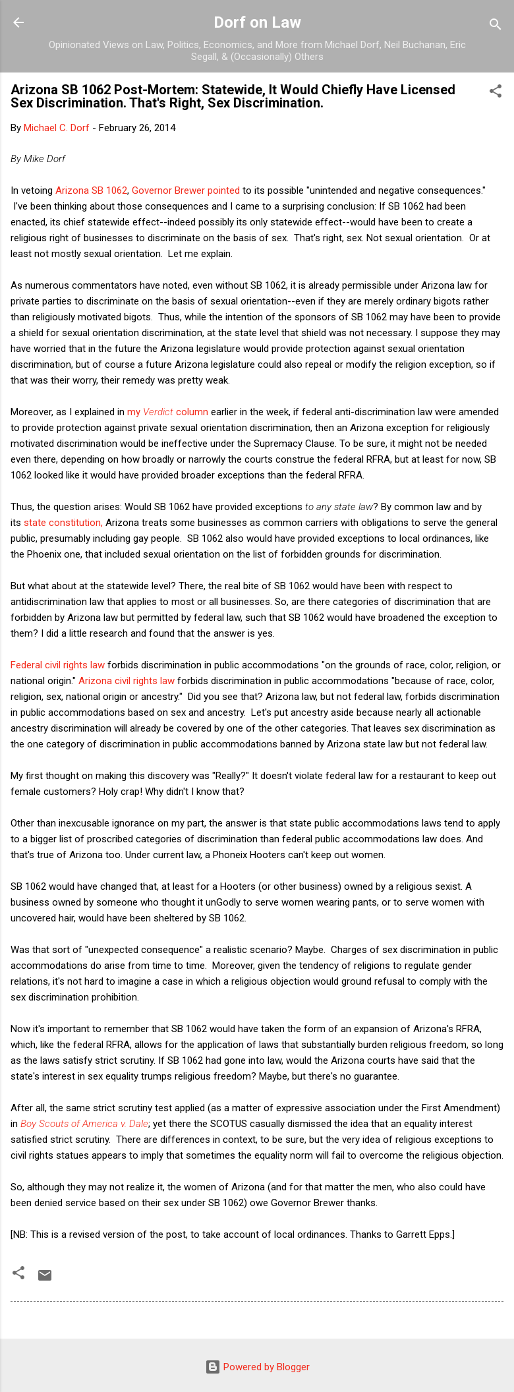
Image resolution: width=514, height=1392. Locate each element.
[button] (495, 93)
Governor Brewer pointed (187, 190)
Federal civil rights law (58, 665)
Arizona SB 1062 (91, 190)
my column (167, 412)
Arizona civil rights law (126, 681)
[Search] (495, 27)
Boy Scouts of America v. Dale (84, 1124)
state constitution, (63, 523)
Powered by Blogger (257, 1367)
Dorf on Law (257, 22)
